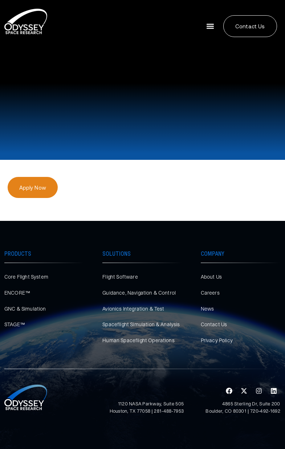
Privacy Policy (217, 340)
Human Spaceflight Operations (138, 340)
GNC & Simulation (25, 308)
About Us (211, 276)
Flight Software (120, 276)
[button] (210, 26)
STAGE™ (14, 324)
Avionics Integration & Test (133, 308)
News (207, 308)
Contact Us (214, 324)
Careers (210, 292)
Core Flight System (26, 276)
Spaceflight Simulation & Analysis (141, 324)
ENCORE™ (17, 292)
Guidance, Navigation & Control (139, 292)
